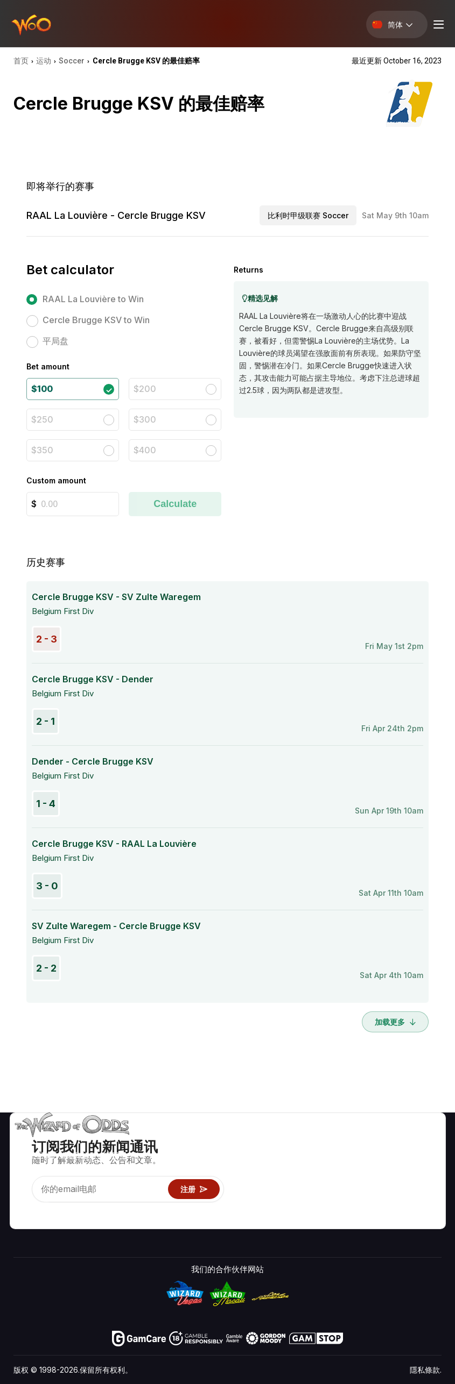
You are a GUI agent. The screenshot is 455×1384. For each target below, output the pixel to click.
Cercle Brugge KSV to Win (96, 320)
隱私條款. (426, 1369)
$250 (42, 419)
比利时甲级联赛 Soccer (308, 215)
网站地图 (425, 1173)
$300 (145, 419)
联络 (369, 1158)
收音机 (373, 1205)
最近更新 (377, 1189)
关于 (369, 1142)
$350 (42, 450)
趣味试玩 (292, 1189)
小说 (417, 1189)
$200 (145, 388)
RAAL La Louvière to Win (93, 299)
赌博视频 (425, 1142)
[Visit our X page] (46, 1211)
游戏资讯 (292, 1173)
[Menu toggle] (437, 24)
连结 (369, 1173)
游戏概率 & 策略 (305, 1142)
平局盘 (55, 341)
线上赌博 (292, 1205)
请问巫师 (292, 1220)
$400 (145, 450)
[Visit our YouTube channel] (22, 1211)
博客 (417, 1158)
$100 (42, 388)
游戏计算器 (296, 1158)
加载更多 (395, 1021)
